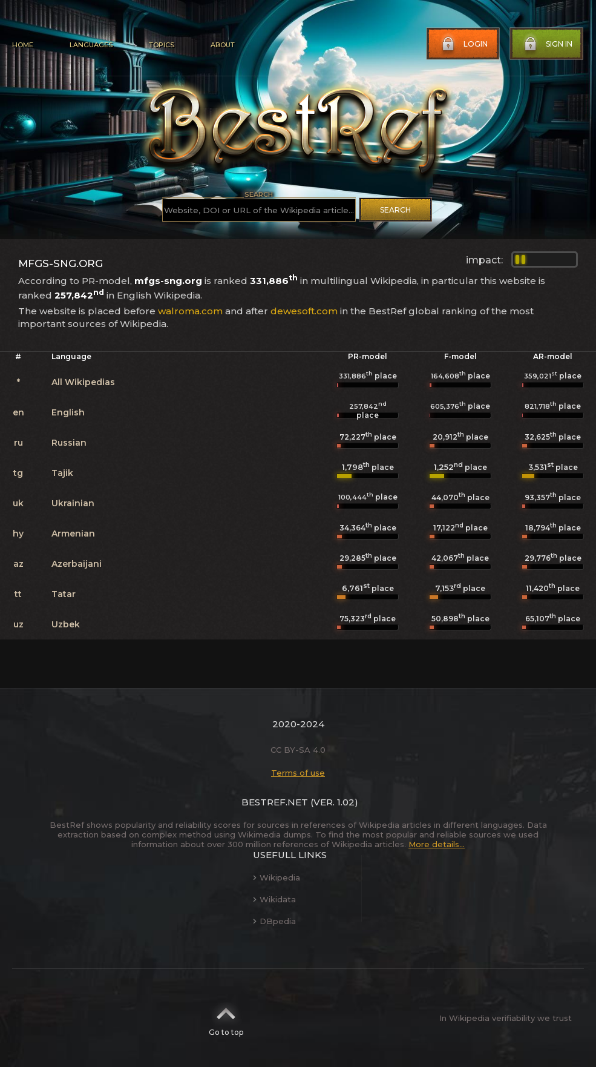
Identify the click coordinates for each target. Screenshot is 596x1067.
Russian (69, 442)
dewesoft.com (304, 311)
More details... (436, 844)
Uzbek (65, 624)
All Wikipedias (83, 382)
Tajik (62, 472)
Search (395, 209)
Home (22, 45)
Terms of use (298, 773)
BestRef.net (274, 802)
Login (463, 44)
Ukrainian (72, 503)
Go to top (226, 1018)
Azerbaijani (76, 563)
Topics (161, 45)
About (223, 45)
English (68, 412)
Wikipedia (276, 877)
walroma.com (190, 311)
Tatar (63, 594)
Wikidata (274, 899)
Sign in (547, 44)
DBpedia (274, 921)
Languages (91, 45)
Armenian (73, 533)
